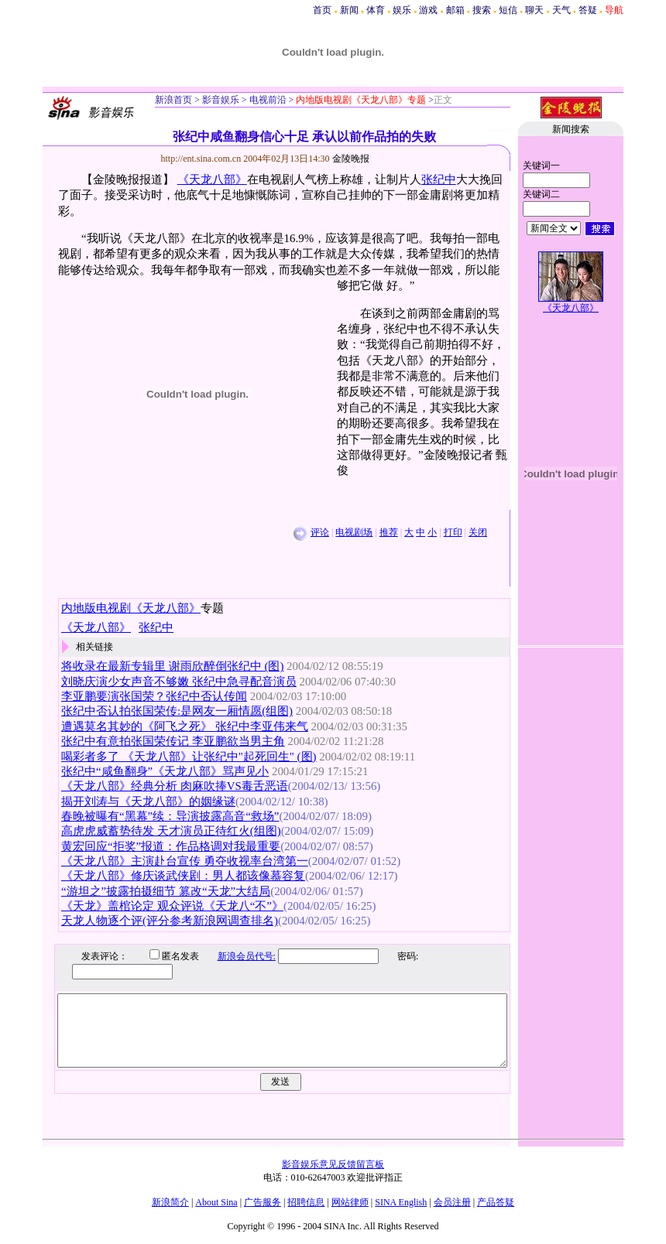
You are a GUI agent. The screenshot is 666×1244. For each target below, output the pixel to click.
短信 (508, 10)
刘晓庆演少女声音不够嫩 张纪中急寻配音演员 (179, 681)
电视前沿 (267, 99)
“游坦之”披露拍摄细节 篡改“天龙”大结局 (165, 891)
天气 (561, 10)
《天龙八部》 (212, 179)
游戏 (428, 10)
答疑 (587, 10)
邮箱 (455, 10)
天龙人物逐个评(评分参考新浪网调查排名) (169, 920)
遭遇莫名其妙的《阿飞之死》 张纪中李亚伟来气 (184, 726)
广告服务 (262, 1202)
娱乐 (402, 10)
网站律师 (350, 1202)
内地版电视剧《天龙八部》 (131, 608)
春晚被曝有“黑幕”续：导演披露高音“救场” (170, 816)
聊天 (534, 10)
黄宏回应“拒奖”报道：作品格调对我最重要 (170, 846)
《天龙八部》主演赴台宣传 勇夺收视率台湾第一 (184, 861)
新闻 (349, 10)
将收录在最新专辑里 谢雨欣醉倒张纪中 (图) (172, 666)
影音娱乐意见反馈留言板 (333, 1164)
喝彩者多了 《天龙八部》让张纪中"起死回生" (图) (189, 756)
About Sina (216, 1202)
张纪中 (438, 179)
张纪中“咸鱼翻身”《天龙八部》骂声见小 (165, 771)
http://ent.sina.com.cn (202, 158)
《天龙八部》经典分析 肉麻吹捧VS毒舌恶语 (174, 786)
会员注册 (452, 1202)
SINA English (401, 1202)
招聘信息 (305, 1202)
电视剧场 (353, 532)
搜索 (481, 10)
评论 (320, 532)
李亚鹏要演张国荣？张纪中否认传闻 (154, 696)
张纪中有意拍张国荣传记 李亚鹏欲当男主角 (173, 741)
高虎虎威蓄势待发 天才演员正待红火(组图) (171, 831)
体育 (375, 10)
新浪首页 (173, 99)
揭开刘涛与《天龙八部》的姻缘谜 (148, 801)
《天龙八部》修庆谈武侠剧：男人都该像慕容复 (183, 876)
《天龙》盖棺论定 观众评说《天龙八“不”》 (172, 906)
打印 (453, 532)
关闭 (478, 532)
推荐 (388, 532)
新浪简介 (170, 1202)
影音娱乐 (220, 99)
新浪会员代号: (235, 956)
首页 (322, 10)
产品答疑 (495, 1202)
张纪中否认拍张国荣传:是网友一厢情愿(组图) (177, 711)
